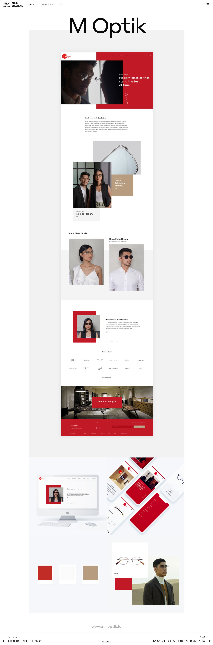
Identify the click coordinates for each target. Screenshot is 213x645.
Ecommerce (48, 4)
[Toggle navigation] (208, 4)
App (61, 4)
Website (33, 4)
